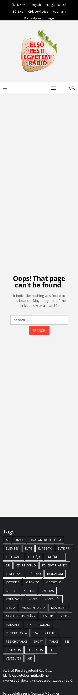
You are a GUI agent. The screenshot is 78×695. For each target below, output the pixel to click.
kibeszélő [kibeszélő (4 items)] (53, 582)
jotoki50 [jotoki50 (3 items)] (12, 582)
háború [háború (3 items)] (34, 574)
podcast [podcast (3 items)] (13, 624)
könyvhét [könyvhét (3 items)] (52, 599)
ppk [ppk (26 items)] (28, 624)
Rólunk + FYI (18, 4)
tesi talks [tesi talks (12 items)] (35, 650)
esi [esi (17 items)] (8, 565)
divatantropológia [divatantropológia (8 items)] (45, 540)
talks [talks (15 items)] (53, 641)
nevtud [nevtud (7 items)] (47, 616)
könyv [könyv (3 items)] (33, 599)
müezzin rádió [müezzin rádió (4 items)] (33, 608)
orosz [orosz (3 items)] (64, 616)
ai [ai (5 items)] (7, 540)
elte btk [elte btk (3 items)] (45, 548)
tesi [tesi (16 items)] (67, 641)
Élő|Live (17, 10)
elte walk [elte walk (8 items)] (14, 557)
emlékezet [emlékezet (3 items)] (54, 557)
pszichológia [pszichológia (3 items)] (16, 633)
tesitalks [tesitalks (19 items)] (13, 650)
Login (50, 17)
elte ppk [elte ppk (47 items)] (64, 548)
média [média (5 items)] (10, 608)
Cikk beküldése (38, 10)
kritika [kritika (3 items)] (29, 591)
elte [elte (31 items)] (28, 548)
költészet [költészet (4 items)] (14, 599)
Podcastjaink (32, 17)
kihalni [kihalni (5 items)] (11, 591)
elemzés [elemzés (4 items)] (12, 548)
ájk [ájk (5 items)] (29, 658)
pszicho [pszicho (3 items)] (44, 624)
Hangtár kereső (56, 4)
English (36, 4)
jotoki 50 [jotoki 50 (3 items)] (32, 582)
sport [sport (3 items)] (38, 641)
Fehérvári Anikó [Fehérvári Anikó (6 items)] (54, 565)
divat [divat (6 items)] (19, 540)
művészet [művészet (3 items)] (58, 608)
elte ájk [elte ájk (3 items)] (34, 557)
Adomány (59, 10)
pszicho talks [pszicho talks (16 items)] (44, 633)
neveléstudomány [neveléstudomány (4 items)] (20, 616)
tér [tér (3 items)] (51, 650)
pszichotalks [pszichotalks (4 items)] (16, 641)
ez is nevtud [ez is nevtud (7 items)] (26, 565)
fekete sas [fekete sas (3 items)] (14, 574)
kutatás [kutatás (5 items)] (47, 591)
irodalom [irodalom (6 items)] (55, 574)
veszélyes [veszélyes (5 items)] (13, 658)
